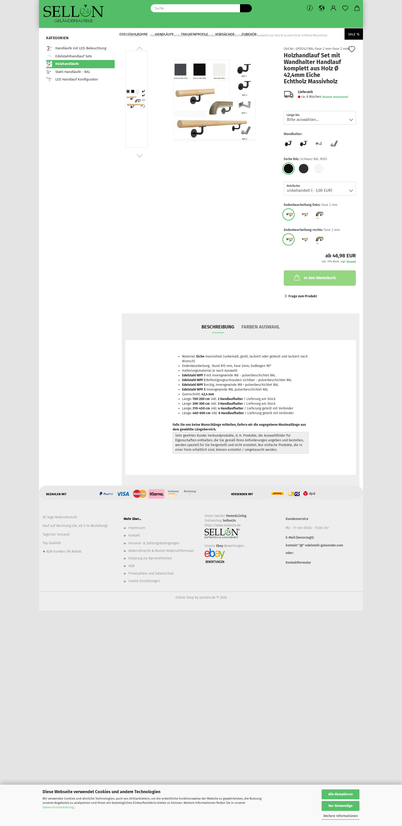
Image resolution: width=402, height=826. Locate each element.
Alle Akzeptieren (340, 794)
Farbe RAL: (305, 159)
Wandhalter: (293, 134)
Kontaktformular (298, 563)
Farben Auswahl (260, 327)
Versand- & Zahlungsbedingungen (153, 543)
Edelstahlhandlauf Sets (69, 56)
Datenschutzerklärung (58, 807)
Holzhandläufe (62, 64)
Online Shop (184, 598)
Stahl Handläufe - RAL (68, 72)
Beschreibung (217, 327)
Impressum (136, 528)
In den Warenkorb (314, 277)
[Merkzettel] (345, 8)
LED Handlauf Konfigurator (72, 79)
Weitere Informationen (340, 816)
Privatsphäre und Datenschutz (151, 573)
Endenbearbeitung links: (310, 205)
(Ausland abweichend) (335, 96)
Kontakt (134, 535)
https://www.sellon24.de (223, 525)
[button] (322, 8)
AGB (131, 566)
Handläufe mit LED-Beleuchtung (76, 48)
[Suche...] (246, 8)
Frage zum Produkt (302, 296)
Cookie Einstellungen (144, 581)
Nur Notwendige (340, 806)
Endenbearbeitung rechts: (312, 230)
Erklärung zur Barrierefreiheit (150, 558)
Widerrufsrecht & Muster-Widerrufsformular (161, 551)
